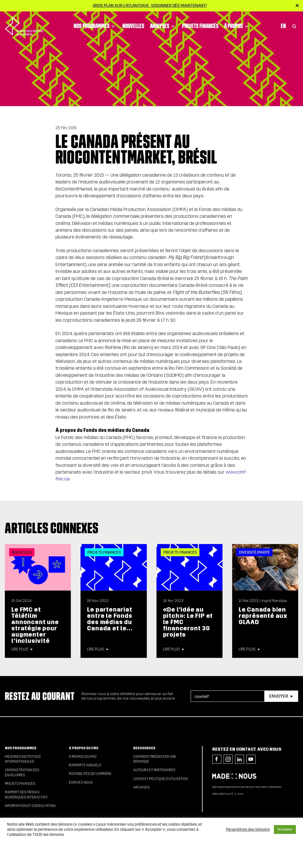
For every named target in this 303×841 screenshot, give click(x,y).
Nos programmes (95, 26)
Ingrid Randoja (274, 601)
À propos (237, 26)
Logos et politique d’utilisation (160, 779)
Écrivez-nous (81, 782)
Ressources (144, 748)
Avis (240, 793)
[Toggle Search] (294, 26)
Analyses (163, 26)
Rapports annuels (85, 765)
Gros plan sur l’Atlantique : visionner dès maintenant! (150, 5)
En (283, 26)
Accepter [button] (284, 829)
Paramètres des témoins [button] (248, 829)
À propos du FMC (83, 748)
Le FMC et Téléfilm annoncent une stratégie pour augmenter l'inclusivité (35, 625)
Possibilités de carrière (90, 774)
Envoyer (278, 696)
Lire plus (19, 649)
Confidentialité (222, 793)
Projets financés (200, 26)
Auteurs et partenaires (154, 770)
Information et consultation (30, 806)
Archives (141, 787)
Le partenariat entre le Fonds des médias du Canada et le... (109, 619)
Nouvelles (133, 26)
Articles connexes (51, 528)
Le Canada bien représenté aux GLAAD (263, 616)
